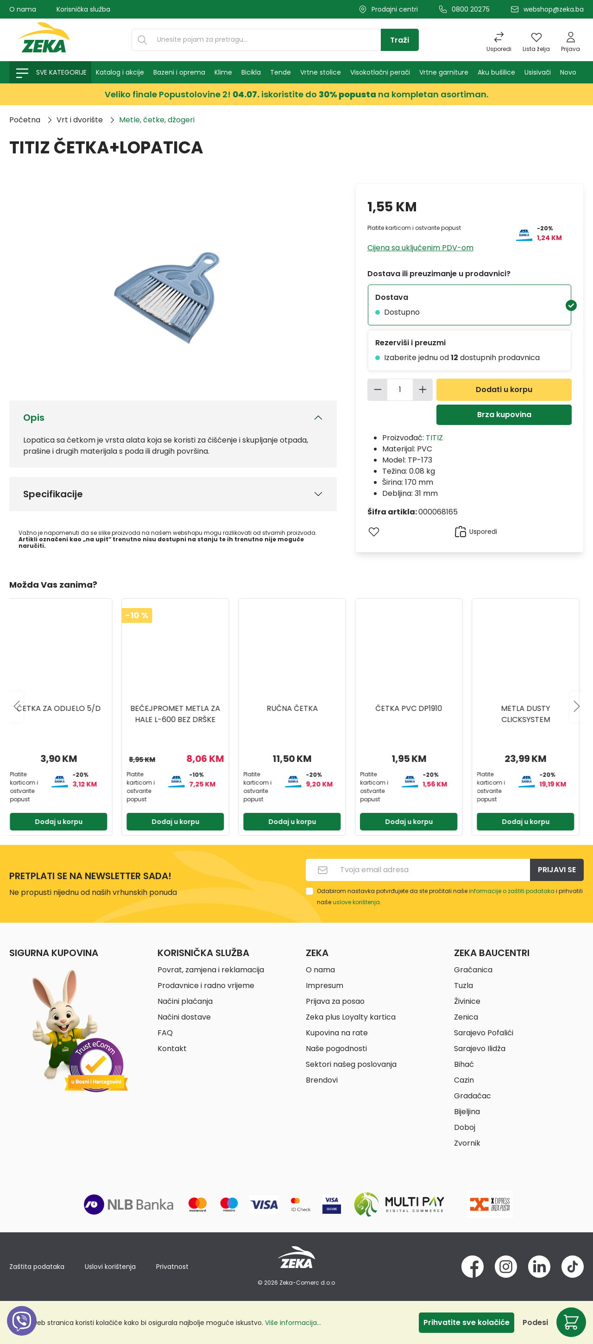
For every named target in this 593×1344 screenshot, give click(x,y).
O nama (22, 9)
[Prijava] (570, 39)
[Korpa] (571, 1322)
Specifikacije (53, 494)
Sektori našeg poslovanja (351, 1064)
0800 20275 (471, 9)
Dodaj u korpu (63, 821)
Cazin (464, 1080)
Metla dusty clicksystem (530, 714)
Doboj (464, 1127)
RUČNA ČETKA (296, 708)
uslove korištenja (356, 902)
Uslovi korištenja (110, 1266)
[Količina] (400, 390)
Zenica (466, 1017)
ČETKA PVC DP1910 (413, 708)
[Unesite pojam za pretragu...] (266, 40)
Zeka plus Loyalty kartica (351, 1017)
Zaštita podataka (36, 1266)
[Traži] (400, 40)
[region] (296, 707)
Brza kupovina (504, 414)
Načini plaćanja (185, 1001)
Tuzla (463, 985)
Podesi (535, 1322)
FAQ (165, 1032)
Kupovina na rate (337, 1032)
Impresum (324, 985)
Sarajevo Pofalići (483, 1032)
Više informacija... (293, 1322)
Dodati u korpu (504, 389)
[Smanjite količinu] (377, 390)
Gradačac (472, 1095)
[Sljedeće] (577, 707)
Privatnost (172, 1266)
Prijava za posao (335, 1001)
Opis (33, 417)
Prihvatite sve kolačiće (466, 1322)
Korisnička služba (83, 9)
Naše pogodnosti (336, 1048)
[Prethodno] (16, 707)
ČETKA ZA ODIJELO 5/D (63, 708)
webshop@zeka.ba (554, 9)
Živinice (467, 1001)
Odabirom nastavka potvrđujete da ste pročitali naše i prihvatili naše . (450, 896)
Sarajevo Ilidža (479, 1048)
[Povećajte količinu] (423, 390)
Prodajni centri (395, 9)
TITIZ (434, 437)
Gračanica (473, 969)
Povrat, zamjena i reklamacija (211, 969)
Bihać (464, 1064)
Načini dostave (184, 1017)
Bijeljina (467, 1111)
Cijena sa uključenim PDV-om (420, 247)
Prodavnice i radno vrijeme (206, 985)
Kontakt (172, 1048)
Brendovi (322, 1080)
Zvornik (467, 1143)
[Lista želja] (536, 39)
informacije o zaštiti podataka (512, 891)
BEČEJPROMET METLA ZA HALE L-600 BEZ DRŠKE (180, 714)
